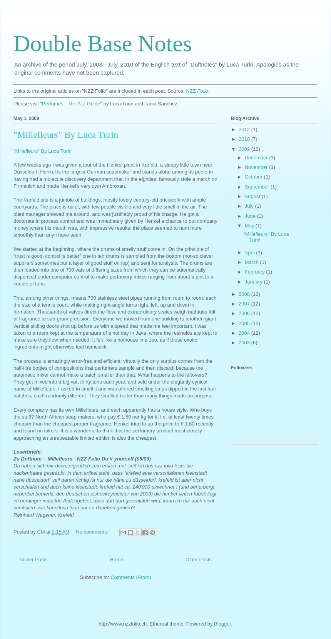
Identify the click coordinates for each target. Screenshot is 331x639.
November (257, 167)
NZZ (197, 91)
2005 (245, 323)
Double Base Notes (102, 43)
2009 (245, 149)
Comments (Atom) (130, 577)
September (258, 187)
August (253, 196)
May (250, 226)
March (252, 262)
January (254, 282)
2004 (245, 333)
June (251, 216)
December (257, 157)
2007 (245, 304)
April (250, 252)
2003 (245, 342)
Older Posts (199, 559)
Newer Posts (33, 559)
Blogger (222, 624)
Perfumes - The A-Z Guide (71, 104)
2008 (245, 294)
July (250, 206)
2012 (245, 129)
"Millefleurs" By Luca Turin (65, 135)
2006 (245, 313)
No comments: (92, 532)
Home (117, 559)
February (255, 272)
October (254, 177)
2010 (245, 139)
